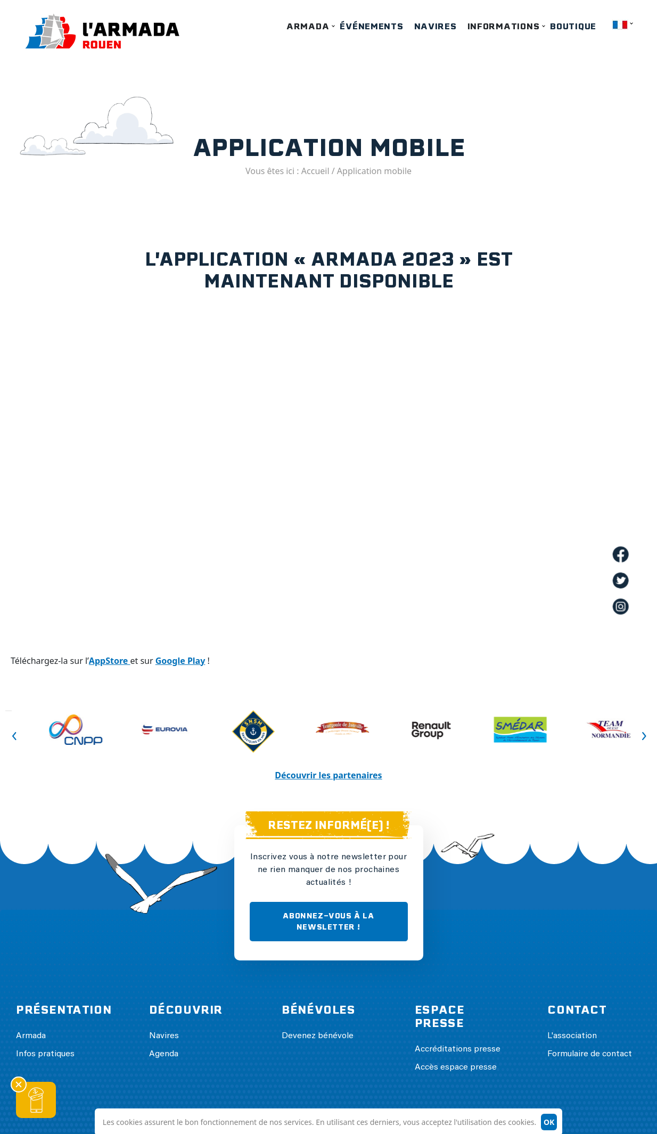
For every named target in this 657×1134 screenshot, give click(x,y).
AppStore (109, 661)
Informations (503, 26)
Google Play (180, 661)
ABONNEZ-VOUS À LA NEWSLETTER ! (328, 921)
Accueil (315, 171)
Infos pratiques (45, 1054)
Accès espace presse (456, 1067)
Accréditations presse (457, 1049)
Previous (8, 710)
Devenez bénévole (318, 1036)
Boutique (573, 26)
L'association (572, 1036)
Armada (307, 26)
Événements (371, 26)
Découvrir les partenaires (328, 775)
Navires (435, 26)
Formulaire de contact (589, 1054)
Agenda (163, 1054)
